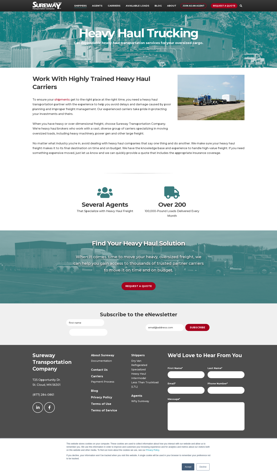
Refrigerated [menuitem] (139, 365)
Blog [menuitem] (158, 5)
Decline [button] (203, 467)
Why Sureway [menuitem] (140, 401)
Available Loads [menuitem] (137, 5)
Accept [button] (188, 467)
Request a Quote (224, 5)
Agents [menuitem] (97, 5)
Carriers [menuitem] (114, 5)
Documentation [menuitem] (101, 361)
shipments (62, 99)
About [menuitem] (171, 5)
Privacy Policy (152, 450)
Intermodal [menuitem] (138, 378)
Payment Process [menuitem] (102, 382)
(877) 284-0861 (43, 395)
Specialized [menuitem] (138, 369)
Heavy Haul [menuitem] (138, 374)
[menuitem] (138, 355)
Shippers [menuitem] (80, 5)
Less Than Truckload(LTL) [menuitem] (144, 385)
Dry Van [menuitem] (136, 361)
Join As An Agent (193, 5)
